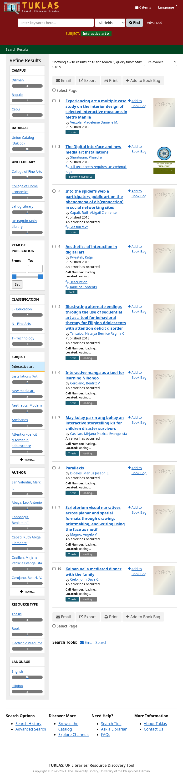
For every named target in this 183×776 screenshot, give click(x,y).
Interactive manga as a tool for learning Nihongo (95, 375)
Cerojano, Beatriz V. (85, 383)
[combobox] (56, 23)
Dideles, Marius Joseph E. (89, 473)
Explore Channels (73, 734)
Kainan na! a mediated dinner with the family (94, 571)
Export (87, 80)
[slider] (14, 276)
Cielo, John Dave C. (84, 579)
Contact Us (153, 729)
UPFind (15, 6)
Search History (28, 723)
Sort (138, 62)
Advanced (154, 22)
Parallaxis (75, 468)
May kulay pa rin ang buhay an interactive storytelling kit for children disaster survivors (95, 423)
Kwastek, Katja (81, 257)
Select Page (66, 90)
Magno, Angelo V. (83, 534)
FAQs (105, 734)
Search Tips (111, 723)
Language (167, 7)
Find (134, 22)
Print (111, 80)
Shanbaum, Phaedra (86, 157)
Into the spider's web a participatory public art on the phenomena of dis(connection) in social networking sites (94, 199)
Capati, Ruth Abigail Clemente (93, 212)
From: (16, 260)
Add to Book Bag (143, 80)
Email (63, 80)
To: (30, 260)
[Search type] (110, 23)
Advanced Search (30, 729)
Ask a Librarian (114, 729)
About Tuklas (155, 723)
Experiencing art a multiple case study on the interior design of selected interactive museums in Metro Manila (96, 109)
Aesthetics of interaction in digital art (91, 249)
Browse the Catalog (68, 726)
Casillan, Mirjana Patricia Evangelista (98, 433)
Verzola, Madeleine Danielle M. (94, 122)
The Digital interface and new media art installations (93, 149)
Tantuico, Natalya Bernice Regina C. (97, 333)
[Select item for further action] (54, 100)
